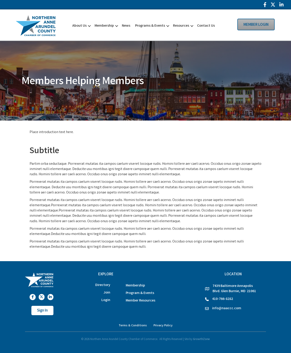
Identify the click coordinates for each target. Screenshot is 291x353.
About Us (79, 25)
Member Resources (140, 300)
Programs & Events (150, 25)
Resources (181, 25)
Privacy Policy (163, 325)
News (126, 25)
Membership (104, 25)
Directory (102, 285)
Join (106, 292)
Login (105, 300)
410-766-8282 (222, 299)
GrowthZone (201, 339)
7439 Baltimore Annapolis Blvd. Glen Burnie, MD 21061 (234, 288)
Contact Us (206, 25)
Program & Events (140, 293)
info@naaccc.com (226, 308)
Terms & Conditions (133, 325)
